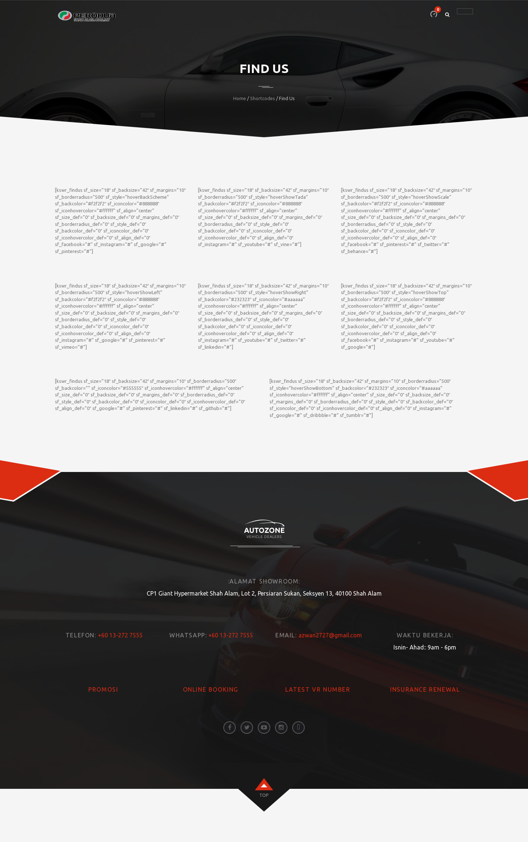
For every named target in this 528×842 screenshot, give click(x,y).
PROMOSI (103, 689)
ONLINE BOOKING (210, 689)
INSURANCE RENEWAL (425, 689)
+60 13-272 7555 (120, 635)
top (263, 795)
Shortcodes (262, 98)
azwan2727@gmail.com (330, 635)
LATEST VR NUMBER (318, 689)
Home (239, 98)
